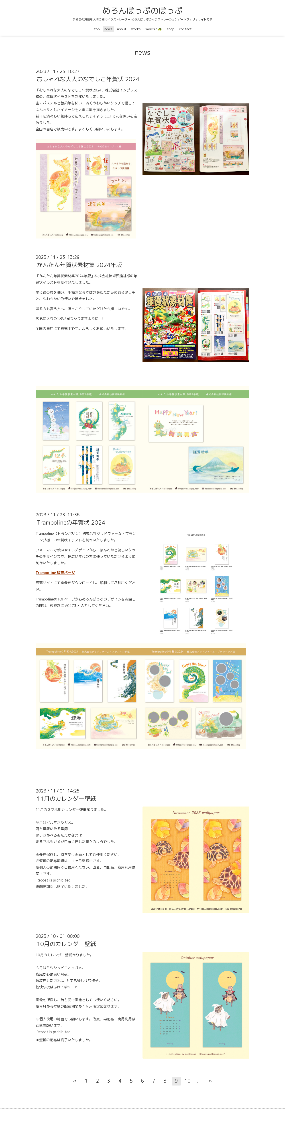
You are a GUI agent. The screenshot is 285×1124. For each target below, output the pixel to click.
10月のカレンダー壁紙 (66, 944)
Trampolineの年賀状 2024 (71, 522)
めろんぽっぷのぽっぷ (142, 10)
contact (185, 29)
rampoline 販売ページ (56, 572)
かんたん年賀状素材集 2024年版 (79, 265)
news (108, 29)
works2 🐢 (153, 29)
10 (187, 1080)
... (199, 1080)
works (136, 29)
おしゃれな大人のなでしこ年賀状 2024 (88, 79)
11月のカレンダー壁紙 (66, 798)
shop (170, 29)
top (97, 29)
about (121, 29)
